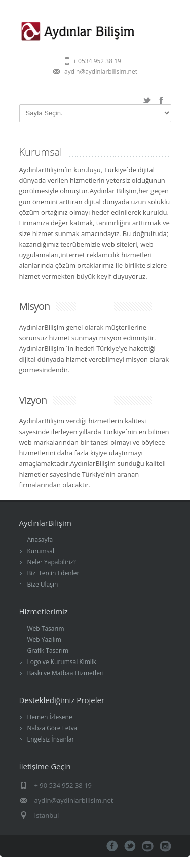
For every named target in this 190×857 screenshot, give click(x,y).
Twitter (147, 100)
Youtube (148, 846)
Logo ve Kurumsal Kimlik (62, 661)
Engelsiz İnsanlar (50, 739)
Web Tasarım (45, 628)
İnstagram (165, 846)
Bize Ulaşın (42, 584)
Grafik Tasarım (48, 650)
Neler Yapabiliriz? (51, 562)
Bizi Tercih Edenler (53, 573)
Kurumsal (41, 551)
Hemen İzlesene (49, 717)
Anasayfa (40, 539)
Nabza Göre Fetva (52, 728)
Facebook (161, 100)
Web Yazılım (44, 639)
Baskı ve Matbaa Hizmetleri (65, 673)
